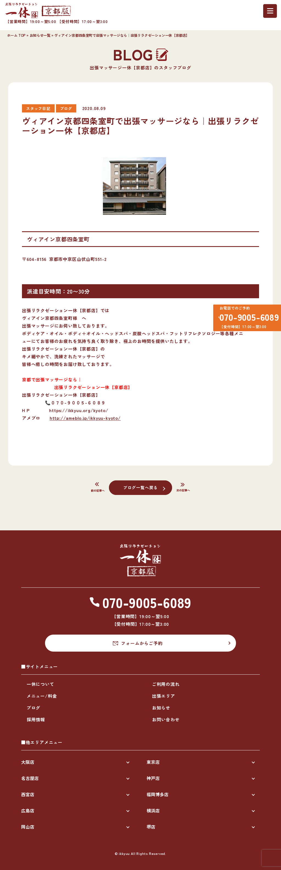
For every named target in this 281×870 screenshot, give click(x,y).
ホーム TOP (16, 35)
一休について (40, 684)
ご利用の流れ (166, 684)
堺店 (151, 826)
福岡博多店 (157, 794)
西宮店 (27, 794)
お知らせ (161, 707)
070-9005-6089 (246, 318)
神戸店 (153, 778)
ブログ (33, 707)
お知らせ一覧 (40, 35)
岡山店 (27, 826)
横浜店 (153, 810)
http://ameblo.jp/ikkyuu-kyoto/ (85, 418)
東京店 (153, 762)
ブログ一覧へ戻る (140, 487)
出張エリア (163, 695)
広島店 (27, 810)
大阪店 (27, 762)
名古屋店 (30, 778)
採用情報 (36, 719)
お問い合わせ (166, 719)
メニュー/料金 (42, 695)
